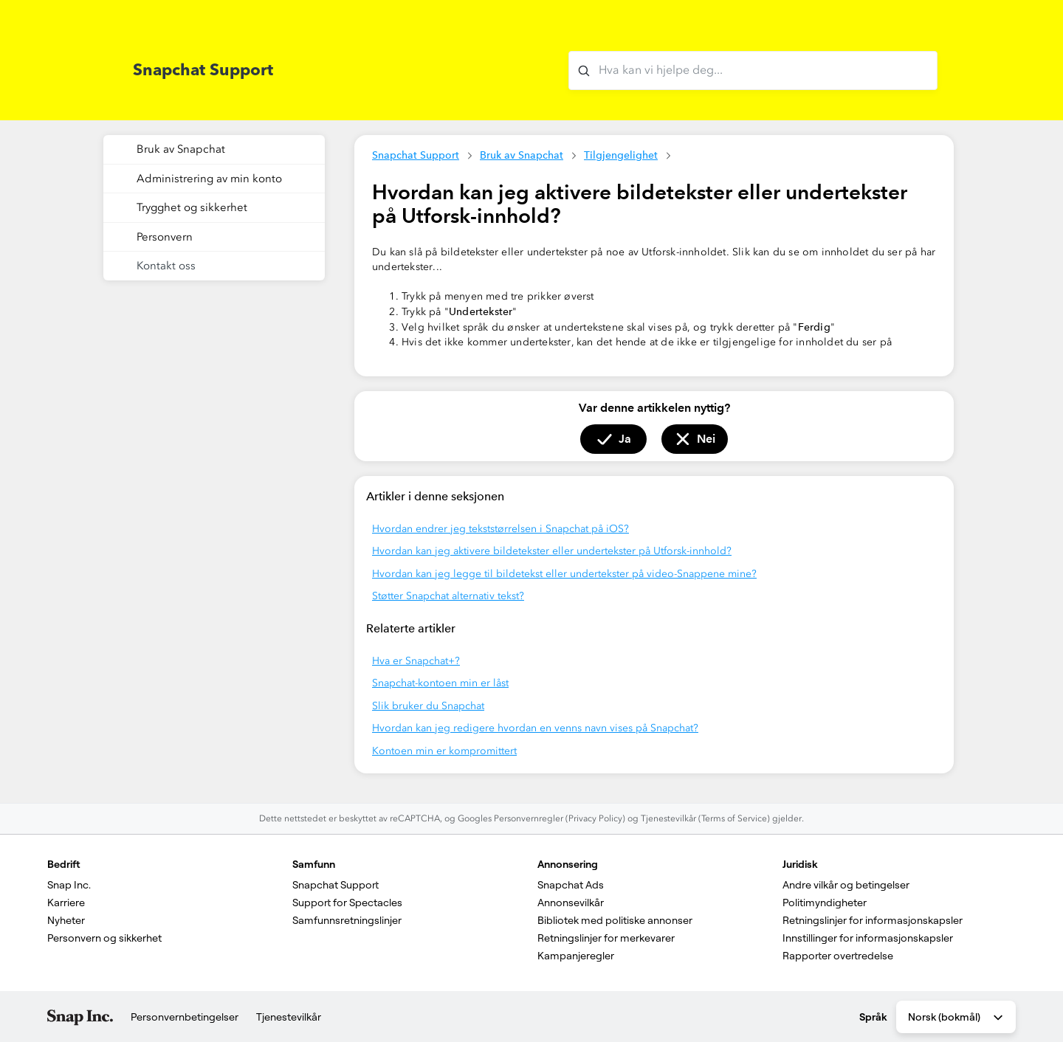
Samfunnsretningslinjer (347, 920)
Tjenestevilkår (288, 1017)
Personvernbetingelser (184, 1017)
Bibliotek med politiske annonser (614, 920)
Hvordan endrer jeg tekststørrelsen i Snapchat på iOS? (500, 528)
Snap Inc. (69, 884)
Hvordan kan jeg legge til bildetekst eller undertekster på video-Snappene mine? (564, 573)
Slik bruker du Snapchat (428, 706)
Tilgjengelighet (621, 155)
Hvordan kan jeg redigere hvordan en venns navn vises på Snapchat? (535, 728)
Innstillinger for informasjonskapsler (867, 938)
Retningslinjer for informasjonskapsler (872, 920)
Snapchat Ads (570, 884)
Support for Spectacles (347, 902)
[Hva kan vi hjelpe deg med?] (753, 70)
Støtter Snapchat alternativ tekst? (448, 596)
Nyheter (66, 920)
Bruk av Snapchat (521, 155)
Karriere (66, 902)
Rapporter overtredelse (837, 955)
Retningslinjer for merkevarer (606, 938)
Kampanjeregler (575, 955)
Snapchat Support (415, 155)
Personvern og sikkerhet (104, 938)
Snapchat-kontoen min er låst (440, 683)
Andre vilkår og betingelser (845, 884)
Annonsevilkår (570, 902)
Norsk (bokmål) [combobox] (956, 1017)
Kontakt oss (166, 265)
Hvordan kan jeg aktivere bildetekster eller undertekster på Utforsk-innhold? (552, 551)
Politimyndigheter (824, 902)
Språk (873, 1017)
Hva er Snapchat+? (416, 661)
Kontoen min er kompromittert (444, 751)
